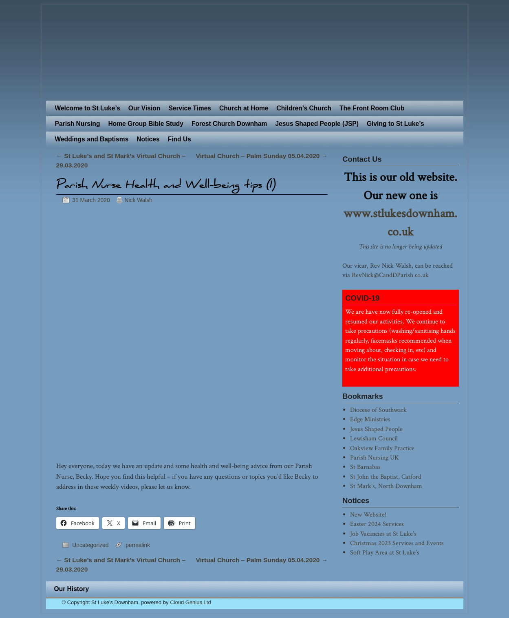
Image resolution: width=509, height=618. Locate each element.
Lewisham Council (374, 438)
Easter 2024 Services (377, 524)
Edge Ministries (370, 419)
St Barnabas (365, 467)
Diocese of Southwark (378, 410)
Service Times (189, 108)
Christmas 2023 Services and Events (397, 543)
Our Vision (144, 108)
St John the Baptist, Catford (385, 477)
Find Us (179, 139)
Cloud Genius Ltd (190, 602)
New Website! (368, 514)
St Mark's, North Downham (386, 486)
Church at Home (243, 108)
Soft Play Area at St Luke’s (384, 552)
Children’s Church (303, 108)
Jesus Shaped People (376, 429)
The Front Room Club (371, 108)
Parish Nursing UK (374, 457)
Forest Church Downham (229, 123)
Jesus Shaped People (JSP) (317, 123)
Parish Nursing (77, 123)
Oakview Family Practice (382, 448)
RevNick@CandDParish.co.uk (390, 275)
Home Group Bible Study (145, 123)
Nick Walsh (138, 200)
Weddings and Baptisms (92, 139)
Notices (148, 139)
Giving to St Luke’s (395, 123)
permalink (138, 545)
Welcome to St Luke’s (87, 108)
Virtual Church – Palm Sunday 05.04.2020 (262, 155)
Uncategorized (90, 545)
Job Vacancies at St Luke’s (383, 534)
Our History (71, 588)
